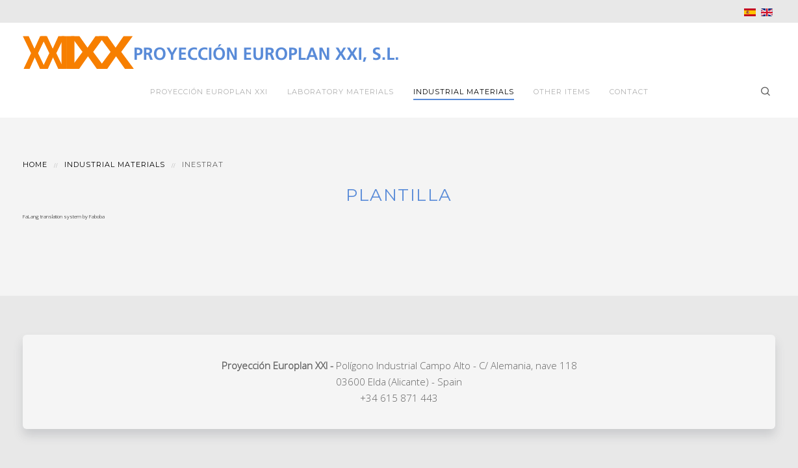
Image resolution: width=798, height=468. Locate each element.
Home (35, 164)
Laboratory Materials (340, 91)
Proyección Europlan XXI (209, 91)
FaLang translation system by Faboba (64, 216)
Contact (629, 91)
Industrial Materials (463, 91)
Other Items (562, 91)
